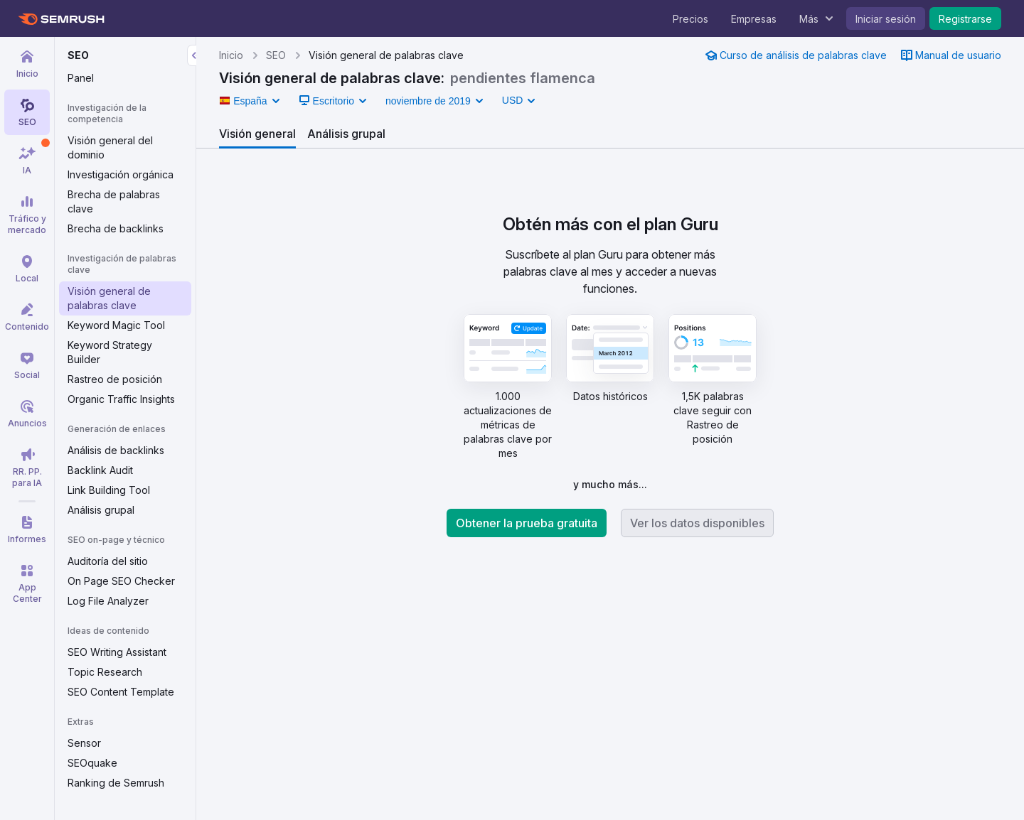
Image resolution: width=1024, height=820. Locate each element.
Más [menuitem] (808, 19)
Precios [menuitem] (690, 19)
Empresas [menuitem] (754, 19)
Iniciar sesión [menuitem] (885, 19)
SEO (276, 55)
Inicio (231, 55)
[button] (250, 101)
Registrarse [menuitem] (965, 19)
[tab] (257, 133)
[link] (796, 55)
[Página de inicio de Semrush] (60, 19)
